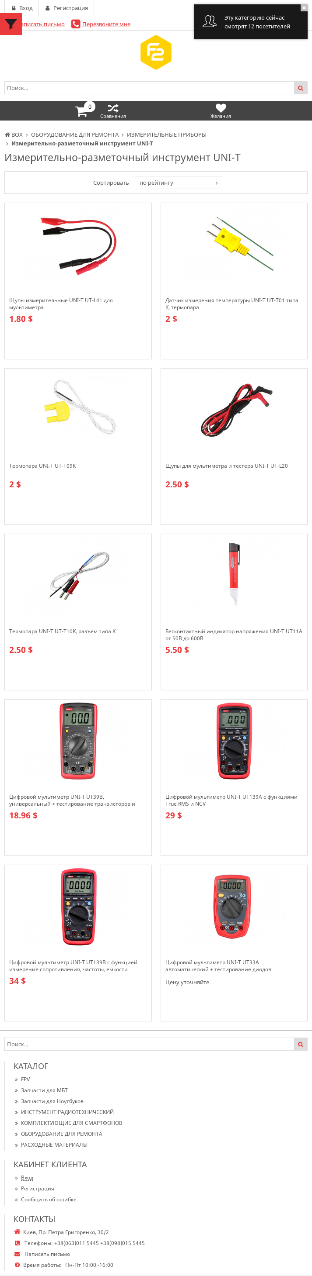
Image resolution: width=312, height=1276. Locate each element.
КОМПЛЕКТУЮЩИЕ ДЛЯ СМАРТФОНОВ (68, 1123)
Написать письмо (40, 24)
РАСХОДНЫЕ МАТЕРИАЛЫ (51, 1144)
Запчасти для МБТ (41, 1090)
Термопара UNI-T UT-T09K (42, 465)
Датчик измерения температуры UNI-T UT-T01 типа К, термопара (231, 304)
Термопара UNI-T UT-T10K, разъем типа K (62, 631)
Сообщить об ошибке (45, 1199)
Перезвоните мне (106, 24)
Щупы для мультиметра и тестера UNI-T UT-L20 (226, 465)
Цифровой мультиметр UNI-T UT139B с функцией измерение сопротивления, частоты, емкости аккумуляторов (73, 966)
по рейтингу (156, 182)
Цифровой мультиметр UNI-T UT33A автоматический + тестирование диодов (218, 966)
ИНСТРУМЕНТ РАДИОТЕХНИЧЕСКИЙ (64, 1112)
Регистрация (34, 1188)
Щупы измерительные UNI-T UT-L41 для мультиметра (61, 304)
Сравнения (113, 111)
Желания (221, 111)
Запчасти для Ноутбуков (49, 1101)
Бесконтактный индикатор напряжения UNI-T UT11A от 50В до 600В (233, 635)
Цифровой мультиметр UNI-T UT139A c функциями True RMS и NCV (231, 800)
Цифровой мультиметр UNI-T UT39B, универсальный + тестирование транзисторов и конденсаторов (72, 800)
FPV (22, 1079)
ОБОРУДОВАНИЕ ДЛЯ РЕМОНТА (58, 1134)
